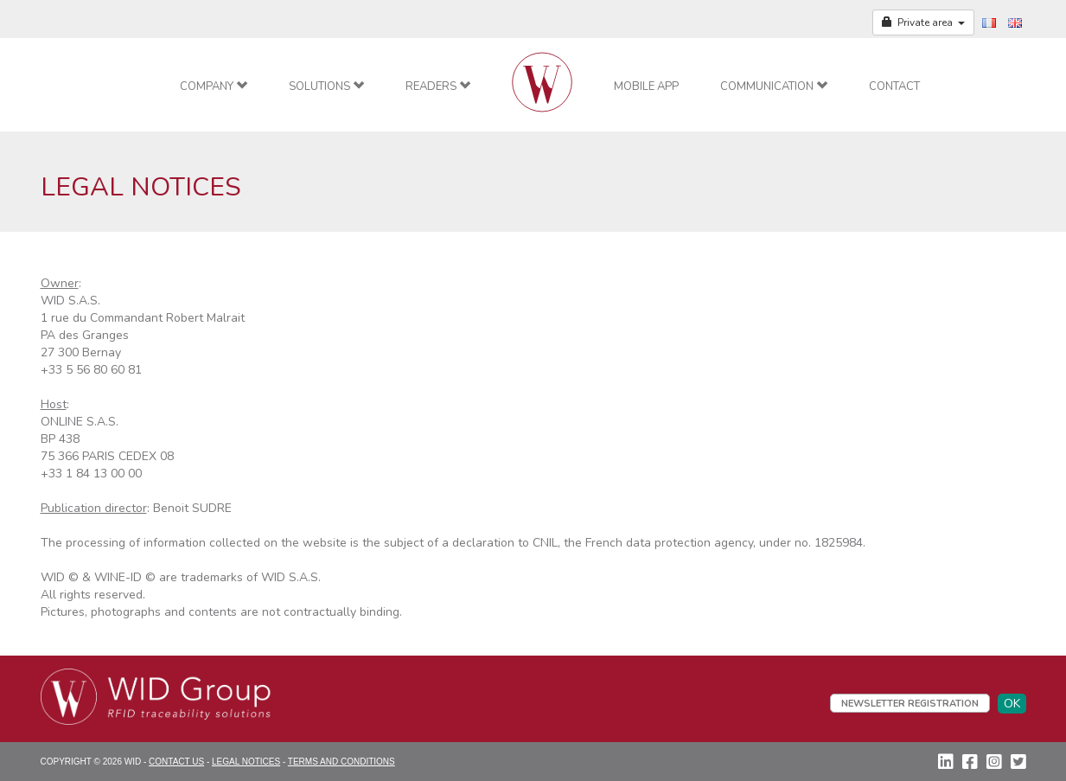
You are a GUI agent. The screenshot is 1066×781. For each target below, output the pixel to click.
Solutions (326, 86)
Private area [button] (923, 22)
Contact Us (176, 761)
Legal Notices (246, 761)
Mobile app (646, 86)
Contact (894, 86)
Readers (437, 86)
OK (1012, 703)
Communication (773, 86)
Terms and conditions (341, 761)
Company (213, 86)
